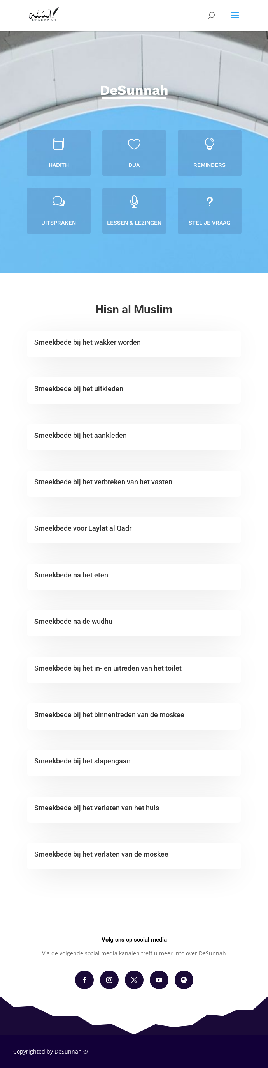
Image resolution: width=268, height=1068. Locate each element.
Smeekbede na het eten (71, 575)
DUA (134, 164)
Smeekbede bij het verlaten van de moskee (101, 854)
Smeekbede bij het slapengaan (82, 761)
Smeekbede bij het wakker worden (87, 342)
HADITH (58, 164)
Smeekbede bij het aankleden (80, 435)
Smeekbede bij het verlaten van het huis (96, 808)
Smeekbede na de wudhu (73, 621)
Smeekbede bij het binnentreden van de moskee (109, 714)
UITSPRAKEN (59, 223)
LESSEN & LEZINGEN (134, 223)
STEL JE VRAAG (209, 223)
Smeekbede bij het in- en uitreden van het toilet (108, 668)
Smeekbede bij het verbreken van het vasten (103, 482)
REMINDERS (210, 164)
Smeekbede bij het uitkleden (78, 388)
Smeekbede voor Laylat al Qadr (82, 528)
